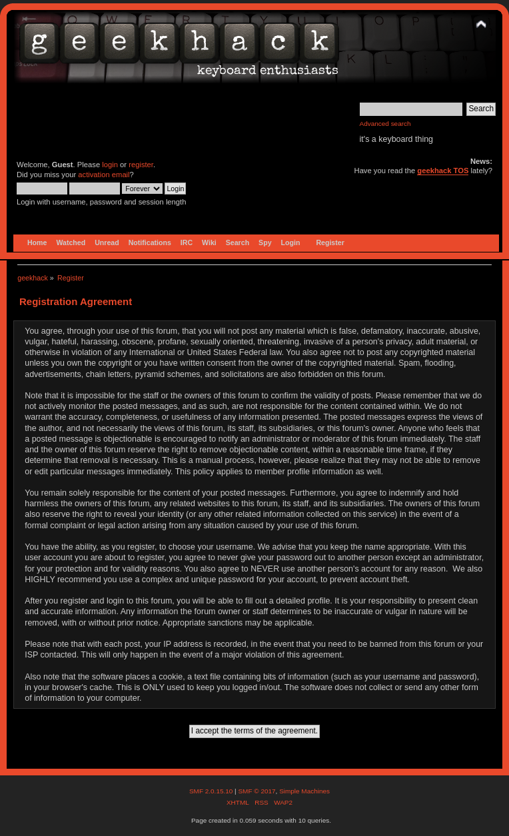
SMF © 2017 (256, 791)
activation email (103, 175)
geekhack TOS (442, 171)
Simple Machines (304, 791)
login (110, 165)
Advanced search (385, 123)
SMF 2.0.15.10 (212, 791)
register (141, 165)
